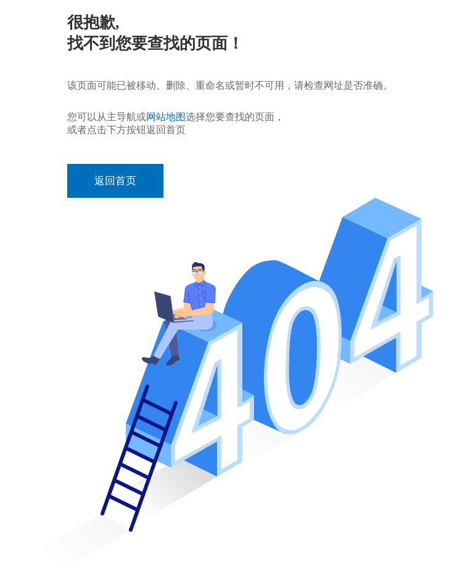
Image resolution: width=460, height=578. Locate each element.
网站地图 (166, 117)
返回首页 (115, 181)
